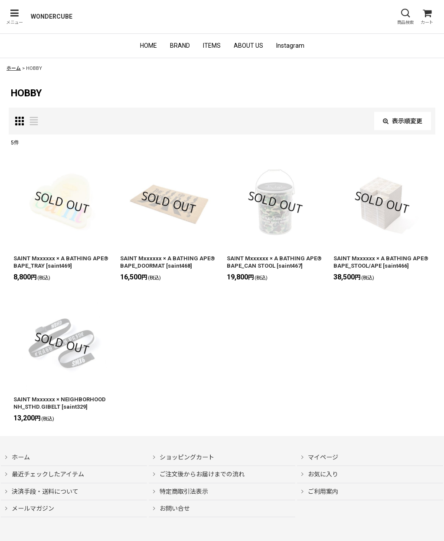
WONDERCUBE (51, 16)
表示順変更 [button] (402, 121)
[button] (14, 17)
